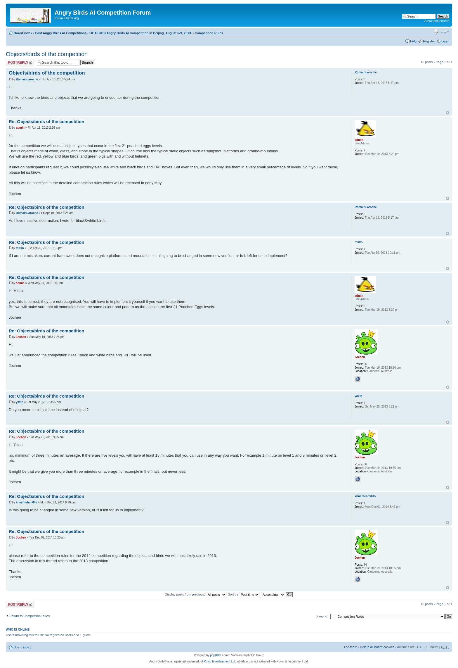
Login (445, 41)
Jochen (21, 337)
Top (447, 112)
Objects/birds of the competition (47, 54)
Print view (436, 31)
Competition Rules (209, 33)
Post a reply (20, 62)
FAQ (413, 41)
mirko (20, 248)
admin (20, 127)
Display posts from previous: (195, 594)
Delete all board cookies (377, 647)
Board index (23, 33)
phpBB (214, 655)
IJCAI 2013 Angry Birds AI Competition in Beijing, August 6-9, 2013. (140, 33)
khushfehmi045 (26, 502)
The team (350, 647)
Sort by (243, 594)
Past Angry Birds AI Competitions (60, 33)
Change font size (445, 31)
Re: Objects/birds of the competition (46, 121)
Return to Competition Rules (29, 616)
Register (429, 41)
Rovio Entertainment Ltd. (220, 661)
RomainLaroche (27, 79)
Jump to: (322, 616)
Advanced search (436, 21)
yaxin (19, 402)
